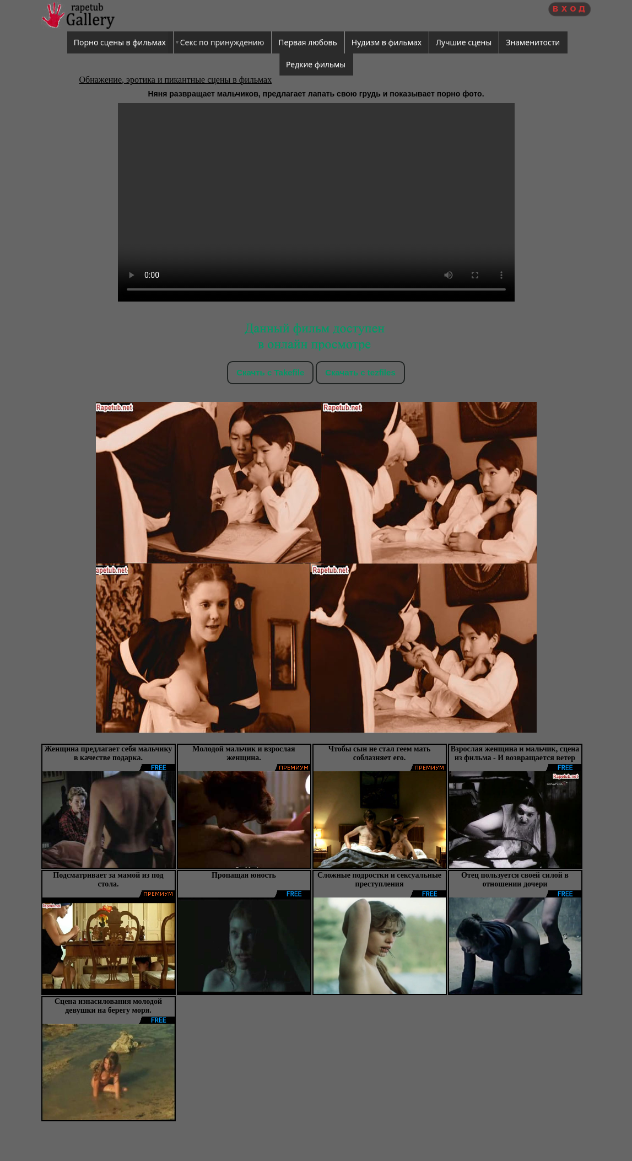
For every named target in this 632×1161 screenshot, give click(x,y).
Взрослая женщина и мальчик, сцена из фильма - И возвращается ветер (515, 753)
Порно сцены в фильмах (120, 42)
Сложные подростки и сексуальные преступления (379, 879)
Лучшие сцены (463, 42)
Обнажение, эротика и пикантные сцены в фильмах (175, 79)
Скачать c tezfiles (360, 372)
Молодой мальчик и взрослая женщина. (243, 753)
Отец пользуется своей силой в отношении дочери (515, 879)
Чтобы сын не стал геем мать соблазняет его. (379, 753)
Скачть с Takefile (270, 372)
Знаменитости (533, 42)
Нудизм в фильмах (387, 42)
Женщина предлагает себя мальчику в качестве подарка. (108, 753)
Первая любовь (307, 42)
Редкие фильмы (315, 64)
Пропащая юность (244, 875)
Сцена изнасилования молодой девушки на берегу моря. (108, 1005)
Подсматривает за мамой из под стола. (108, 879)
